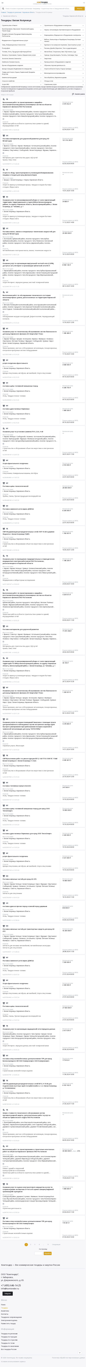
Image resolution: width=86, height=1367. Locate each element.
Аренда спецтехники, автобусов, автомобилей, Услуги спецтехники (27, 373)
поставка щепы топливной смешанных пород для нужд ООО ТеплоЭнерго (26, 810)
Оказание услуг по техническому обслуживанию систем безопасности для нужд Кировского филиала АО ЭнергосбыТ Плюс (30, 333)
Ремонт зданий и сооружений (13, 1168)
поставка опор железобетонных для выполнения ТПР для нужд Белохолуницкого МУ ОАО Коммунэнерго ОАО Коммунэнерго (27, 1060)
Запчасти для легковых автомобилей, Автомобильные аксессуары (26, 946)
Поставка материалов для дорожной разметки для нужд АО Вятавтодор (26, 140)
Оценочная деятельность (12, 1208)
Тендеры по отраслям (9, 1340)
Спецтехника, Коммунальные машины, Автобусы (20, 473)
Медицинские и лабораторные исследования (19, 580)
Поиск (3, 1305)
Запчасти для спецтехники (12, 893)
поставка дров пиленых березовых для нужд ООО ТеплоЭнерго (27, 834)
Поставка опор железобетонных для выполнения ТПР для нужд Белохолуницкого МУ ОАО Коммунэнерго (27, 1222)
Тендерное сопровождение (11, 1317)
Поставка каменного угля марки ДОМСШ (18, 509)
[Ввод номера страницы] (38, 1253)
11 (48, 1244)
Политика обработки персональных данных (68, 1358)
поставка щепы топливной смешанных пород (20, 386)
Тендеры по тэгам (7, 1343)
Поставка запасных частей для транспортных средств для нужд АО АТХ (28, 930)
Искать (79, 8)
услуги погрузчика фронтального (15, 363)
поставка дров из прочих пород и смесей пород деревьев (25, 906)
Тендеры (4, 1308)
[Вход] (84, 3)
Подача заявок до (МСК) (70, 127)
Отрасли (5, 121)
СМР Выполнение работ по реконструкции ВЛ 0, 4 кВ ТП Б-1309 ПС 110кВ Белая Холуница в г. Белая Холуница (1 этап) (30, 760)
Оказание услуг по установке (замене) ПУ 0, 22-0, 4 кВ (23, 432)
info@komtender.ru (10, 1288)
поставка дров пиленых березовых (16, 409)
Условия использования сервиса (13, 1361)
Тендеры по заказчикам (10, 1346)
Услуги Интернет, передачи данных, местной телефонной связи (26, 282)
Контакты (4, 1314)
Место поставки (8, 110)
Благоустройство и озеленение (14, 1171)
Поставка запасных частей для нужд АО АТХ (20, 879)
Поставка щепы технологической (15, 486)
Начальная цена (67, 102)
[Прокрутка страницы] (80, 1352)
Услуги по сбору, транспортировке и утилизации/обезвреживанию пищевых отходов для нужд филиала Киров (28, 174)
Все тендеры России (8, 1349)
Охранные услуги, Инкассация (13, 746)
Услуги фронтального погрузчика (15, 463)
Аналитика (5, 1311)
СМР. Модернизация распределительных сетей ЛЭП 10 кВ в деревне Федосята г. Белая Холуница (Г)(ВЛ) (28, 533)
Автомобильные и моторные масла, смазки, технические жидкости (27, 250)
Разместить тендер (8, 1323)
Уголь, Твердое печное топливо (14, 396)
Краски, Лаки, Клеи (9, 160)
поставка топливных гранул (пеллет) (17, 786)
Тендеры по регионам (9, 1334)
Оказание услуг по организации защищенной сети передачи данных (29, 1029)
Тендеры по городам (9, 1337)
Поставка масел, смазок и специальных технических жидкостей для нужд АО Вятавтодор (29, 233)
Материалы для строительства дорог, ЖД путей (20, 158)
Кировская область (36, 180)
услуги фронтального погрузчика (15, 856)
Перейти (47, 1253)
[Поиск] (3, 9)
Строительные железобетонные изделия (17, 1071)
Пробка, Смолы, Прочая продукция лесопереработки (22, 496)
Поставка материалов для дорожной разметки (21, 629)
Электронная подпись (9, 1320)
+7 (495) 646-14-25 (11, 1285)
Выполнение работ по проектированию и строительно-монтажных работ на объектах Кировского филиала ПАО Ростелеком (28, 1150)
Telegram (7, 1294)
